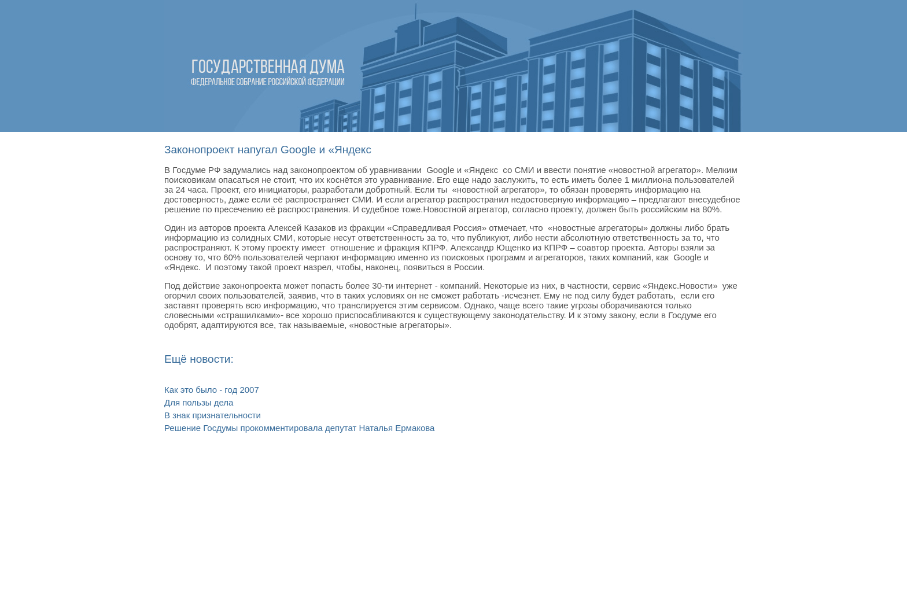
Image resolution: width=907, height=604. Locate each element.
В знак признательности (212, 415)
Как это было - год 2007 (211, 390)
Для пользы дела (198, 402)
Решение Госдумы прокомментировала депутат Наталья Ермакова (299, 428)
